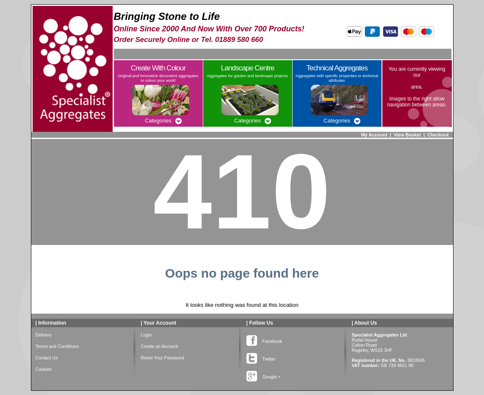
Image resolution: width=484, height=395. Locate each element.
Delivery (44, 334)
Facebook (264, 339)
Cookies (44, 369)
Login (146, 334)
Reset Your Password (162, 357)
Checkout (437, 134)
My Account (374, 134)
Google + (263, 375)
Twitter (261, 357)
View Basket (407, 134)
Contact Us (47, 357)
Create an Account (159, 346)
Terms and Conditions (57, 346)
